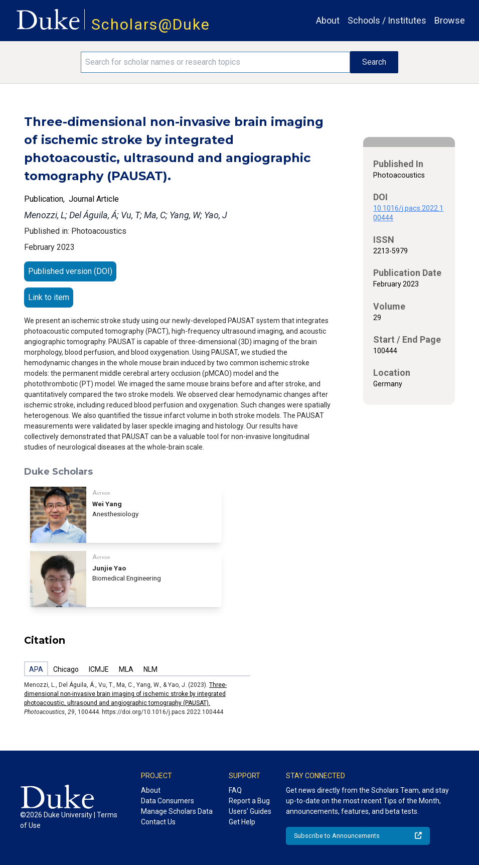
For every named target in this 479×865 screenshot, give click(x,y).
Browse (449, 20)
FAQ (235, 790)
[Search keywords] (215, 62)
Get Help (242, 822)
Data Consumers (167, 801)
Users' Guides (250, 811)
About (328, 20)
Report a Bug (249, 801)
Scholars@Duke (150, 24)
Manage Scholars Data (177, 811)
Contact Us (158, 822)
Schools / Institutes (387, 20)
